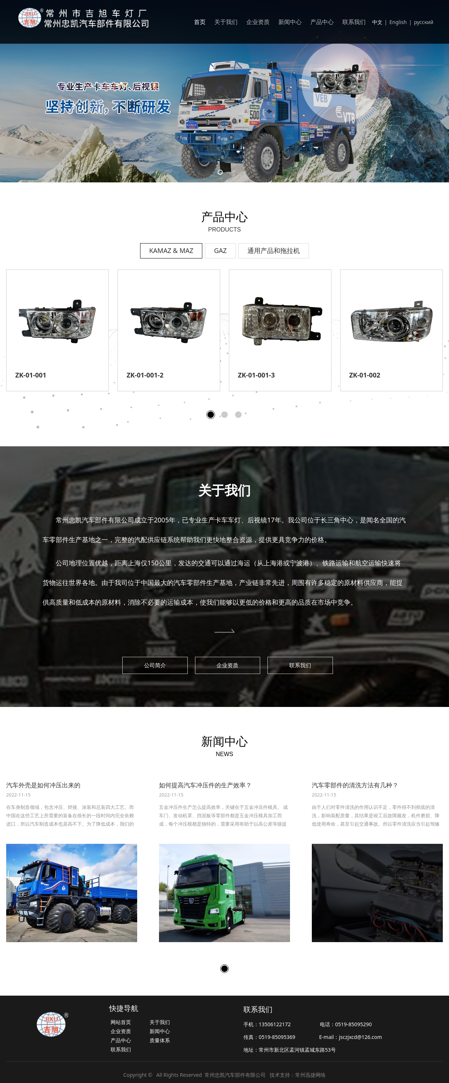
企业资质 (258, 22)
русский (423, 22)
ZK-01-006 (364, 375)
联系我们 (354, 22)
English (398, 22)
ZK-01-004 (30, 375)
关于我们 (226, 22)
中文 (377, 22)
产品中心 (322, 22)
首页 (200, 22)
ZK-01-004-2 (145, 375)
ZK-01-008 (253, 375)
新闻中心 (290, 22)
